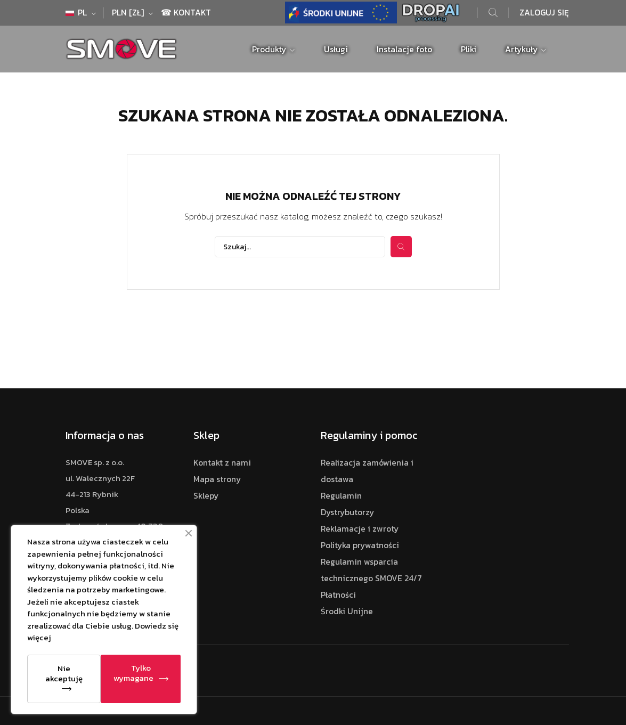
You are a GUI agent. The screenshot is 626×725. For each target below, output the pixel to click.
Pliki (468, 49)
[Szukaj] (300, 246)
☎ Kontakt (186, 12)
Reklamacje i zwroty (360, 529)
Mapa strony (217, 479)
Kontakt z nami (222, 463)
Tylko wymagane (133, 673)
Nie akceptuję (64, 673)
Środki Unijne (347, 611)
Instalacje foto (404, 49)
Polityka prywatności (360, 545)
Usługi (336, 49)
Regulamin (341, 496)
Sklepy (205, 496)
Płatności (338, 595)
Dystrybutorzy (347, 512)
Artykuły (522, 49)
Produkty (270, 49)
